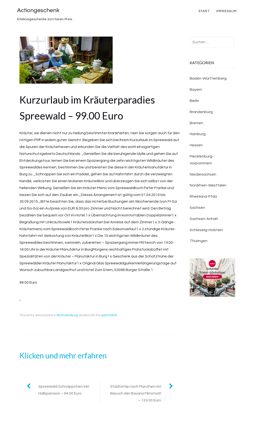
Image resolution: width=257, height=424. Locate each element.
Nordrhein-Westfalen (208, 185)
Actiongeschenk (38, 10)
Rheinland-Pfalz (203, 196)
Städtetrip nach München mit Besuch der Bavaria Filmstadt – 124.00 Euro (135, 393)
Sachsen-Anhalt (204, 219)
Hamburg (198, 134)
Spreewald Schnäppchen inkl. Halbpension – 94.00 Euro (64, 390)
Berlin (194, 101)
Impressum (226, 11)
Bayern (196, 89)
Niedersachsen (203, 174)
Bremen (196, 123)
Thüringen (198, 241)
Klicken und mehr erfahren (63, 355)
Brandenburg (67, 315)
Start (204, 11)
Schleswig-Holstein (206, 230)
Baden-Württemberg (208, 78)
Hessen (196, 145)
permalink (109, 315)
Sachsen (197, 208)
